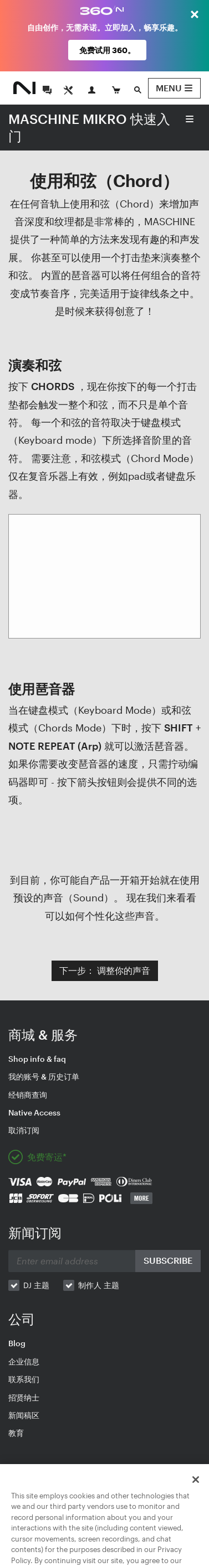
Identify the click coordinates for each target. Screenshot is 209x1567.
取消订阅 (23, 1130)
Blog (17, 1343)
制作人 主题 (98, 1285)
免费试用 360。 (107, 50)
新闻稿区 (23, 1415)
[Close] (195, 1492)
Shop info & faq (37, 1058)
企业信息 (23, 1361)
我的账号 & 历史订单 (43, 1076)
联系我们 (23, 1379)
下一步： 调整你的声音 (104, 970)
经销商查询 (27, 1094)
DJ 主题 (36, 1285)
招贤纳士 (23, 1397)
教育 (16, 1433)
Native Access (34, 1112)
